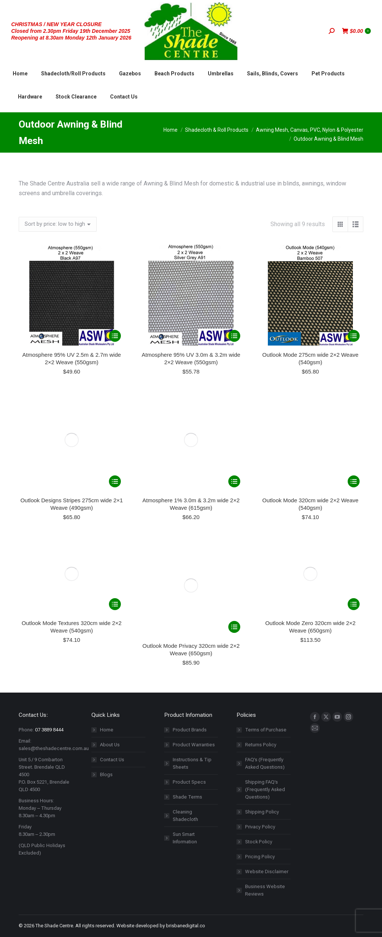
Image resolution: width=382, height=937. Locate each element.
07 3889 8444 (49, 537)
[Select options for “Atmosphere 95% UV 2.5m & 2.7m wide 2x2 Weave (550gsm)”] (115, 336)
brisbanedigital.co (185, 733)
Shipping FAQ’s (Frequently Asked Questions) (265, 597)
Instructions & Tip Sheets (192, 570)
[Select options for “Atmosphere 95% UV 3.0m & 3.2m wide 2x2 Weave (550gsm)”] (234, 336)
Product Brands (190, 537)
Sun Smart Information (185, 645)
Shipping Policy (262, 619)
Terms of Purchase (265, 537)
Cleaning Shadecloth (185, 623)
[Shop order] (58, 224)
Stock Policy (258, 649)
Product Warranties (194, 552)
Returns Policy (260, 552)
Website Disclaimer (266, 679)
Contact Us (112, 567)
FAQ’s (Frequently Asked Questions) (265, 570)
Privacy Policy (260, 634)
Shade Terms (187, 604)
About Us (110, 552)
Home (106, 537)
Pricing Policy (260, 664)
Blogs (106, 582)
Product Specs (189, 589)
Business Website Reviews (265, 697)
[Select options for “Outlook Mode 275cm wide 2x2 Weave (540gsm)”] (354, 336)
